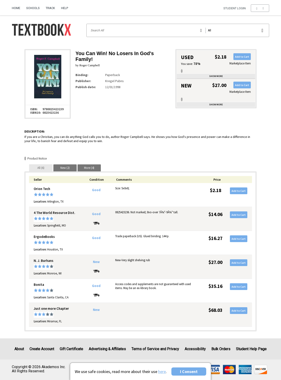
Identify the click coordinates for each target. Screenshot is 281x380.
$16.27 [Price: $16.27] (215, 238)
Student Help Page (251, 349)
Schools (33, 8)
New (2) (65, 168)
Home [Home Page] (16, 8)
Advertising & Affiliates (107, 349)
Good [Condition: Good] (96, 190)
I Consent (189, 371)
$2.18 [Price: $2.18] (215, 190)
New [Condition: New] (96, 262)
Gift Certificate (71, 349)
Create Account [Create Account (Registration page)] (41, 349)
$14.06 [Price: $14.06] (215, 214)
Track (50, 8)
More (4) (89, 168)
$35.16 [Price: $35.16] (215, 286)
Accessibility (195, 349)
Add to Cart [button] (242, 56)
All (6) (40, 168)
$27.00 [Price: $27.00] (215, 262)
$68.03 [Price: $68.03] (215, 310)
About (19, 349)
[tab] (41, 167)
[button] (260, 8)
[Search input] (177, 30)
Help (64, 8)
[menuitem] (17, 6)
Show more (216, 76)
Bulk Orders (220, 349)
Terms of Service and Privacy (155, 349)
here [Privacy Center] (162, 371)
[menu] (260, 8)
